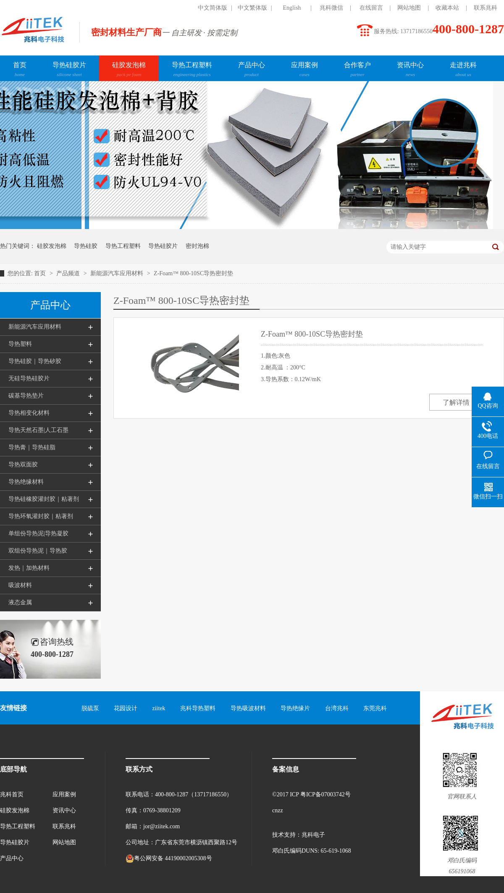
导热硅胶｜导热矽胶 (34, 361)
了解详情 (456, 402)
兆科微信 (331, 8)
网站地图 (409, 8)
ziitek (158, 708)
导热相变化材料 (29, 413)
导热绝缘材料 (26, 482)
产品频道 (68, 273)
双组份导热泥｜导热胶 (37, 551)
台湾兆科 (337, 708)
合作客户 (357, 70)
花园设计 (125, 708)
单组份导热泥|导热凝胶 (38, 533)
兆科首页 (12, 794)
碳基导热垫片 (26, 395)
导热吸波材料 (248, 708)
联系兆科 (485, 8)
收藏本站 (447, 8)
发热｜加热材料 (29, 568)
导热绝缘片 (295, 708)
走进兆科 (463, 70)
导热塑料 (20, 344)
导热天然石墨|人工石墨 (38, 430)
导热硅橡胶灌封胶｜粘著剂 (43, 499)
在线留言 (371, 8)
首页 (19, 70)
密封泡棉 (197, 246)
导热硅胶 (85, 246)
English (292, 8)
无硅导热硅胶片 (29, 378)
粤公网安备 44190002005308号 (169, 858)
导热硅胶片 (69, 70)
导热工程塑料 (192, 70)
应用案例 (304, 70)
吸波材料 (20, 585)
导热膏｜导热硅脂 (31, 447)
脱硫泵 (90, 708)
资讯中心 (410, 70)
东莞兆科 (375, 708)
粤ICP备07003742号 (325, 794)
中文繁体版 (252, 8)
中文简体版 (212, 8)
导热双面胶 (23, 464)
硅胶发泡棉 (129, 70)
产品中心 (251, 70)
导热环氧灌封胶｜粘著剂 (40, 516)
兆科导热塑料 (197, 708)
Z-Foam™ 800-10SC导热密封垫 (193, 273)
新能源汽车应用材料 (117, 273)
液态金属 (20, 602)
